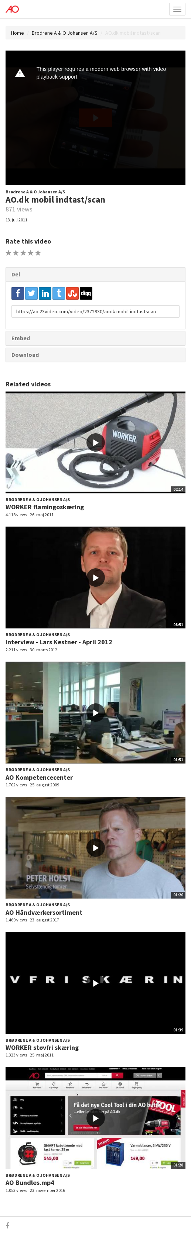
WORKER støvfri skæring (42, 1047)
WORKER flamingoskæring (45, 507)
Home (17, 33)
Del (15, 274)
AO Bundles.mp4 (30, 1182)
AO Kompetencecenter (39, 777)
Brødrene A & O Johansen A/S (65, 33)
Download (25, 354)
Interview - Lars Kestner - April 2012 (59, 642)
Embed (20, 338)
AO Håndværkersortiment (44, 912)
